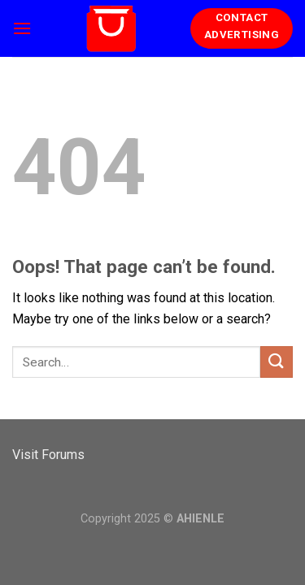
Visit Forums (48, 454)
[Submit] (276, 362)
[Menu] (22, 28)
